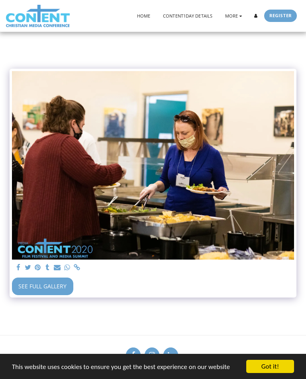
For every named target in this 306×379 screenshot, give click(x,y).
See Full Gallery (42, 286)
